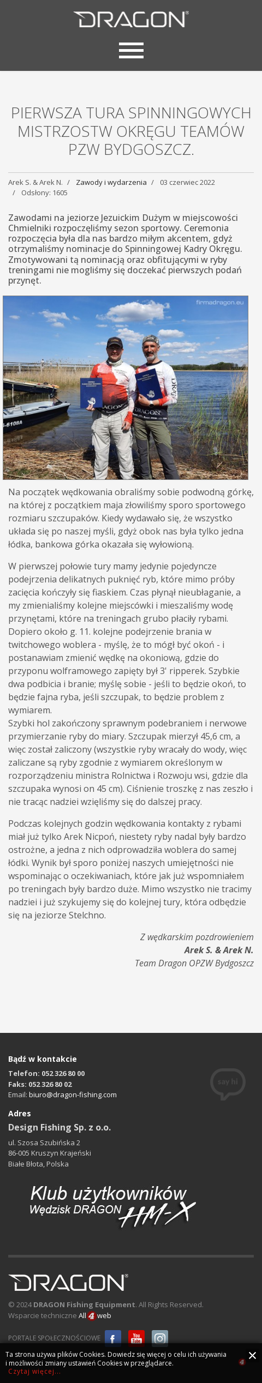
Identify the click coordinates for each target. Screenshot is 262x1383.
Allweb (95, 1316)
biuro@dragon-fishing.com (73, 1094)
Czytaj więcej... (34, 1371)
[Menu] (131, 49)
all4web (242, 1363)
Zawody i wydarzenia (111, 182)
